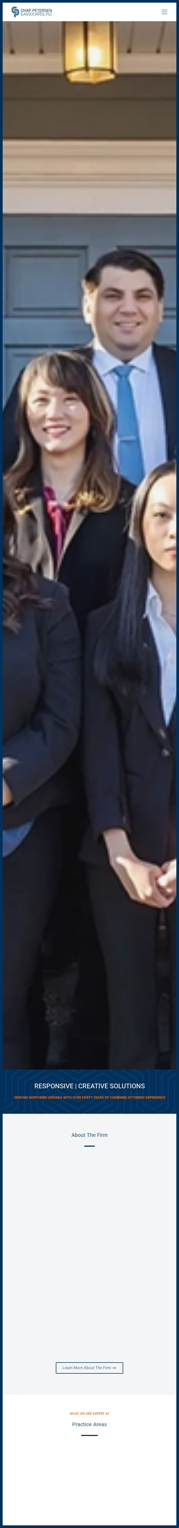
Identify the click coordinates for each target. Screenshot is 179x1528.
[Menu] (164, 12)
